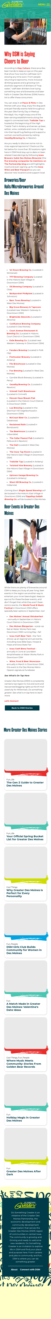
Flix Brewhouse (17, 364)
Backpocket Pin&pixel (20, 293)
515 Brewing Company (20, 286)
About (14, 1269)
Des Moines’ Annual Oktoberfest (26, 616)
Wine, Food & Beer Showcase (24, 661)
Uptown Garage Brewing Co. (24, 475)
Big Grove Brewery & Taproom (25, 307)
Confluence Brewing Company (25, 324)
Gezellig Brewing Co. (15, 138)
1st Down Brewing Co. (20, 270)
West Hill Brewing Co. (20, 482)
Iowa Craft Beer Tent (20, 636)
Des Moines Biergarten (21, 626)
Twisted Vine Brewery (20, 465)
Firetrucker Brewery (19, 357)
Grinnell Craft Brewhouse (22, 391)
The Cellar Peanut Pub (20, 438)
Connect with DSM (30, 1269)
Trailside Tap (36, 120)
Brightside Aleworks (20, 317)
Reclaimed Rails (17, 424)
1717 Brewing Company (21, 277)
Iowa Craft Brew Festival (22, 649)
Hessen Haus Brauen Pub (22, 398)
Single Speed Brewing (30, 490)
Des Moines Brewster (31, 158)
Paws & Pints (29, 103)
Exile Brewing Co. (18, 340)
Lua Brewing (15, 408)
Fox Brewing (15, 371)
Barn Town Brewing (19, 300)
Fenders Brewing (18, 350)
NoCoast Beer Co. (18, 417)
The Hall (13, 445)
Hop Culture (24, 68)
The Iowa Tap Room (19, 452)
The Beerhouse (17, 431)
